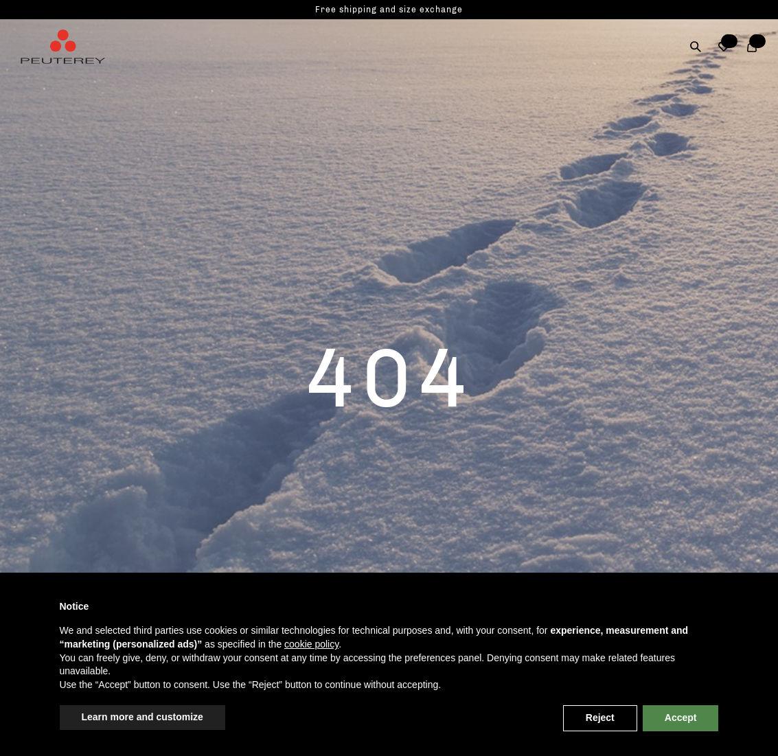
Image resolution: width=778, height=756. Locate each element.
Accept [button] (681, 717)
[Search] (696, 46)
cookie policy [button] (311, 644)
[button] (724, 46)
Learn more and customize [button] (142, 716)
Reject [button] (600, 717)
